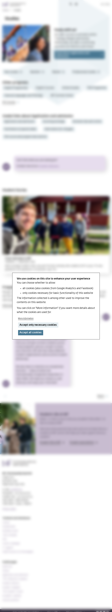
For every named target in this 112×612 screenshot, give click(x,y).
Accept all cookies (31, 332)
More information (26, 318)
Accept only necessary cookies (38, 325)
